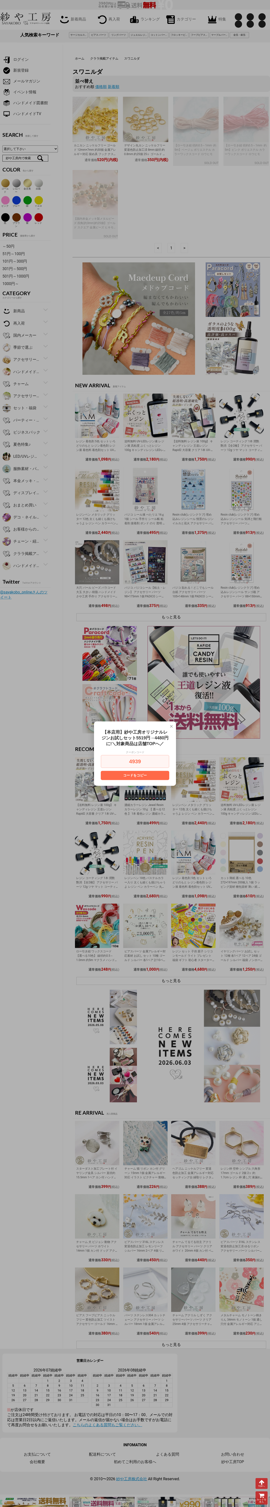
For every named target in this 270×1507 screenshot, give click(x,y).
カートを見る (261, 1498)
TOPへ (261, 1483)
